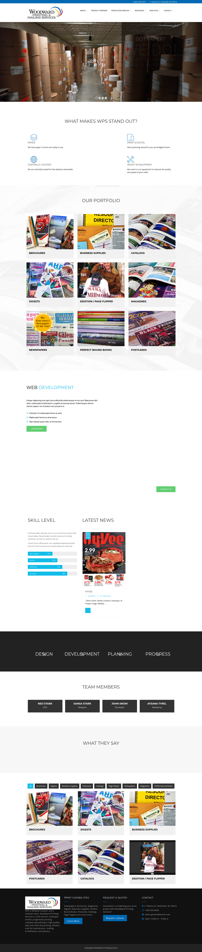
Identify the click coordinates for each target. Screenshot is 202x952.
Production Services (120, 10)
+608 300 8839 (152, 910)
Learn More (73, 921)
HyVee (89, 591)
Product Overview (99, 10)
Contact (168, 10)
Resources (139, 10)
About (83, 10)
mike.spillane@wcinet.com (157, 914)
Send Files (154, 10)
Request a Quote (115, 918)
